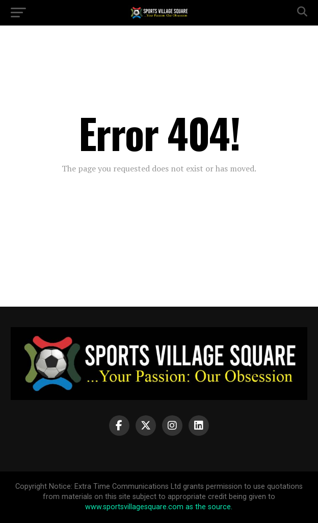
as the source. (207, 507)
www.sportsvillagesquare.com (134, 507)
